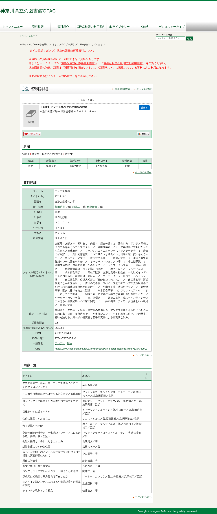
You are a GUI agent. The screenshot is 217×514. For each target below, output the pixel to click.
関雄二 (76, 206)
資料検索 (38, 26)
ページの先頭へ (143, 172)
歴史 (69, 343)
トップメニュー (13, 26)
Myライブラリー (119, 26)
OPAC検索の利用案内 (91, 26)
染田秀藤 (60, 206)
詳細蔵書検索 (122, 88)
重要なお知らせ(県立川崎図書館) (123, 63)
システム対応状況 (61, 76)
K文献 (144, 26)
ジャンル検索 (144, 88)
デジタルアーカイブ (172, 26)
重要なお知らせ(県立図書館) (78, 63)
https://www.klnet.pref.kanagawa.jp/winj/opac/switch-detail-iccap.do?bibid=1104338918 (101, 348)
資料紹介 (63, 26)
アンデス (60, 343)
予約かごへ (34, 134)
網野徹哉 (92, 206)
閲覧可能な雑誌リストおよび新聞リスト (88, 67)
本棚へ (145, 134)
